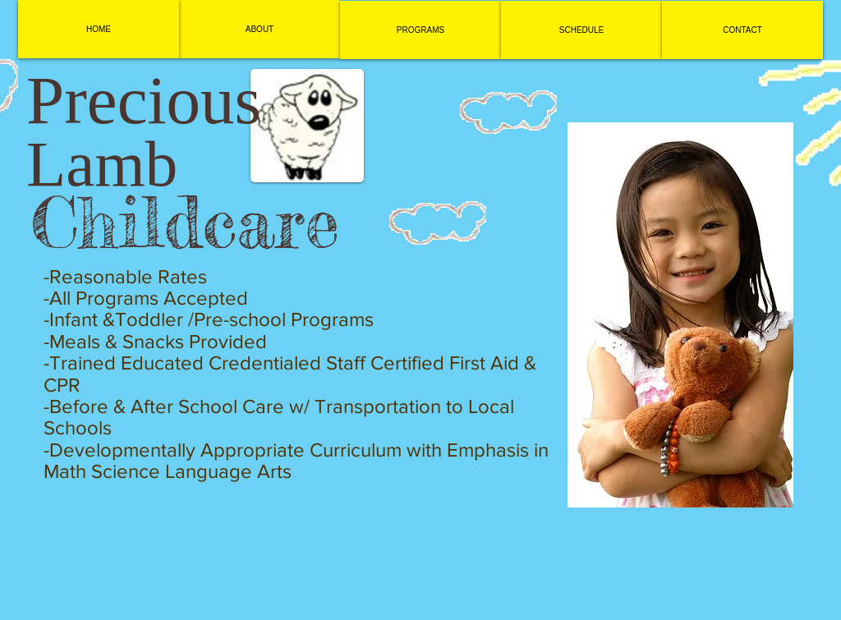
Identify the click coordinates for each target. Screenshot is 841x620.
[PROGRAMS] (420, 30)
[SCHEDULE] (581, 30)
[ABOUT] (259, 29)
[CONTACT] (742, 30)
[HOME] (98, 29)
